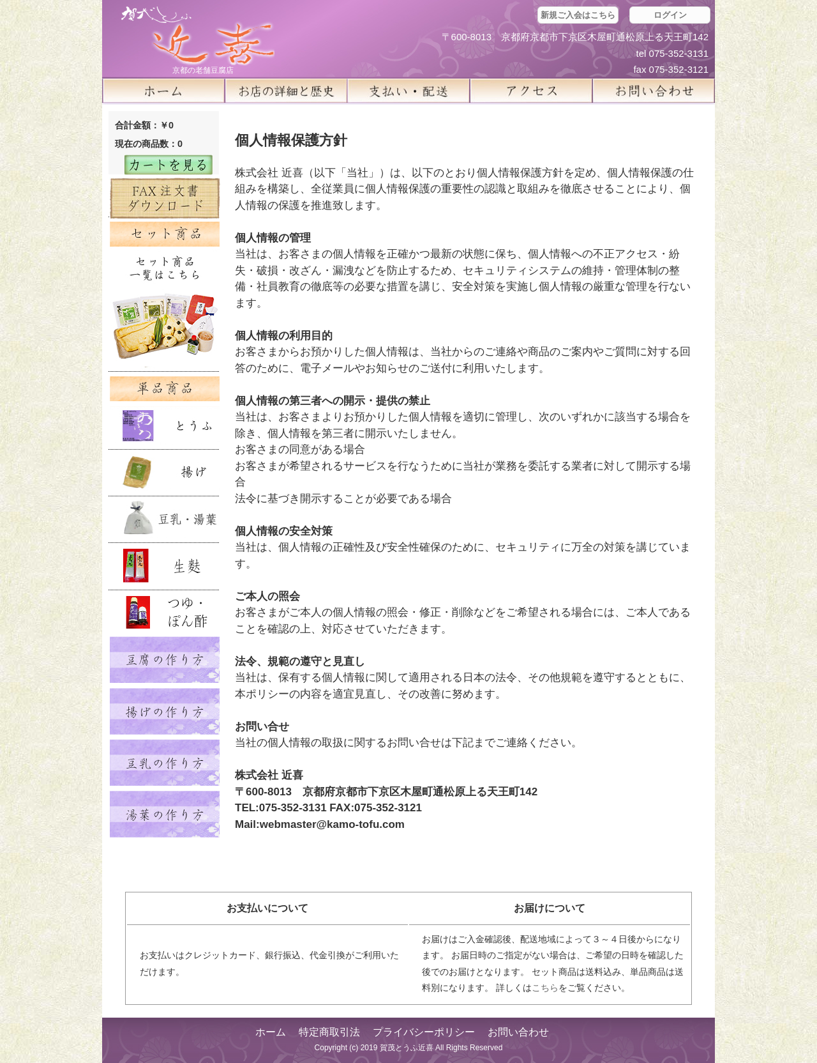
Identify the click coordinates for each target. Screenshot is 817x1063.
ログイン (670, 15)
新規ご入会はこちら (578, 15)
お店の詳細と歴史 (286, 91)
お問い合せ (653, 91)
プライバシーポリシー (424, 1032)
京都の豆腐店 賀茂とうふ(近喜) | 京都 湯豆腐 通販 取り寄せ (197, 36)
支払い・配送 (408, 91)
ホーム (163, 91)
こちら (545, 988)
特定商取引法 (329, 1032)
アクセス (531, 91)
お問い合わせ (518, 1032)
